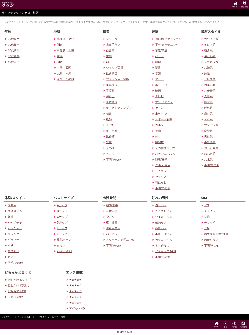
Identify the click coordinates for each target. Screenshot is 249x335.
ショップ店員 (114, 67)
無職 (109, 142)
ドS (206, 205)
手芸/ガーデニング (167, 44)
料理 (158, 61)
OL (108, 61)
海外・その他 (65, 79)
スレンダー (15, 234)
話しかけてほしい (19, 285)
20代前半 (14, 38)
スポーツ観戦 (163, 119)
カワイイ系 (211, 38)
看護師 (110, 90)
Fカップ (62, 234)
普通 (10, 216)
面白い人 (161, 228)
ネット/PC (161, 84)
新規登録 (244, 4)
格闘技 (159, 142)
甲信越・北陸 (65, 50)
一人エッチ (162, 170)
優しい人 (161, 205)
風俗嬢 (110, 136)
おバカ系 (209, 153)
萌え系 (208, 50)
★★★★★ (75, 279)
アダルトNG (77, 308)
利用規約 (243, 325)
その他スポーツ (165, 148)
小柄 (10, 245)
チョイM (209, 222)
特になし (161, 182)
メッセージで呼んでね (120, 239)
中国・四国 (64, 67)
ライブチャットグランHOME (16, 317)
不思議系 (209, 142)
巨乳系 (208, 107)
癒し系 (208, 113)
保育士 (110, 96)
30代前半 (14, 50)
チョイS (209, 211)
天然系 (208, 136)
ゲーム (159, 107)
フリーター (113, 38)
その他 (110, 148)
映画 (158, 90)
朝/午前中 (112, 205)
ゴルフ (159, 125)
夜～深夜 (111, 222)
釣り (158, 136)
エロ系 (208, 119)
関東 (60, 44)
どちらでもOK (17, 291)
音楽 (158, 73)
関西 (60, 61)
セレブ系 (209, 79)
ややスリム (15, 211)
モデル (110, 125)
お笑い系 (209, 84)
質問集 (234, 325)
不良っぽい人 (163, 234)
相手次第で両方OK (216, 234)
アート (159, 79)
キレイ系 (209, 44)
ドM (206, 228)
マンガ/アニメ (164, 102)
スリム (12, 205)
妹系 (207, 73)
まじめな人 (162, 245)
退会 (225, 325)
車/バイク (161, 113)
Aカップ (62, 205)
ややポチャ (15, 222)
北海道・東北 (65, 38)
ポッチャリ (15, 228)
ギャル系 (209, 56)
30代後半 (14, 56)
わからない (211, 239)
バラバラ (111, 234)
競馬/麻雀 (161, 159)
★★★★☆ (75, 285)
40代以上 (14, 61)
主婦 (109, 56)
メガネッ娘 (211, 61)
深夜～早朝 (113, 228)
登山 (158, 130)
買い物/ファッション (168, 38)
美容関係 (111, 84)
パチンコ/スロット (167, 153)
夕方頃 (110, 216)
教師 (109, 119)
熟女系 (208, 102)
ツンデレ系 (211, 125)
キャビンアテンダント (120, 107)
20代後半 (14, 44)
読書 (158, 67)
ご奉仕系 (209, 90)
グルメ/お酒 (162, 165)
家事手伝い (113, 44)
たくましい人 (163, 211)
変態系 (208, 130)
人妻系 (208, 96)
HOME (216, 325)
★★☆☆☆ (75, 296)
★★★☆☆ (75, 291)
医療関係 (111, 102)
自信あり (13, 251)
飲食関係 (111, 73)
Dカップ (62, 222)
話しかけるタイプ (19, 279)
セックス (161, 176)
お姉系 (208, 67)
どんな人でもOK (165, 251)
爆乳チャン (64, 239)
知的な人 (161, 222)
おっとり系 (211, 148)
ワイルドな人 (163, 216)
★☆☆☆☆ (75, 302)
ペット (159, 56)
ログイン (235, 4)
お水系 (208, 159)
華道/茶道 (161, 50)
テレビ (159, 96)
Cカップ (62, 216)
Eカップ (62, 228)
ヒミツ (110, 153)
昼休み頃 (111, 211)
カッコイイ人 (163, 239)
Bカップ (62, 211)
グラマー (13, 239)
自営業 (110, 50)
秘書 (109, 113)
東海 (60, 56)
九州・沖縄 (64, 73)
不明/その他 (113, 159)
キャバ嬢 (111, 130)
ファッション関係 (117, 79)
